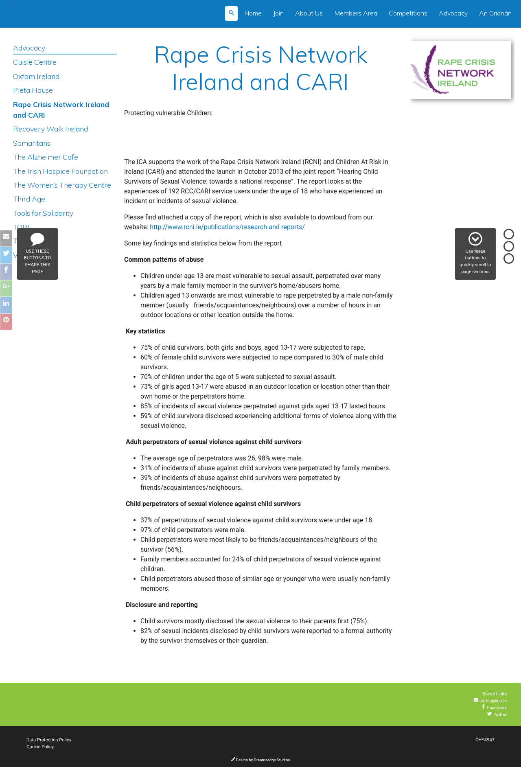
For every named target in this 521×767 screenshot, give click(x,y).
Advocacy (453, 13)
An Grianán (495, 13)
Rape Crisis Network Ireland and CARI (61, 109)
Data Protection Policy (48, 740)
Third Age (29, 198)
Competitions (408, 13)
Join (278, 13)
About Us (309, 13)
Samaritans (31, 142)
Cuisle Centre (35, 61)
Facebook (494, 707)
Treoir (23, 240)
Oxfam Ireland (36, 76)
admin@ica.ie (490, 700)
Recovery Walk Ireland (50, 128)
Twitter (497, 714)
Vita (19, 254)
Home (253, 13)
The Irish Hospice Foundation (60, 171)
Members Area (355, 13)
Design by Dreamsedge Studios (260, 760)
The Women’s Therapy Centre (62, 184)
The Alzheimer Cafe (45, 156)
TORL (22, 226)
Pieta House (33, 89)
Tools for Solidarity (43, 212)
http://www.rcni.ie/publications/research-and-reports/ (227, 227)
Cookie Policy (40, 746)
